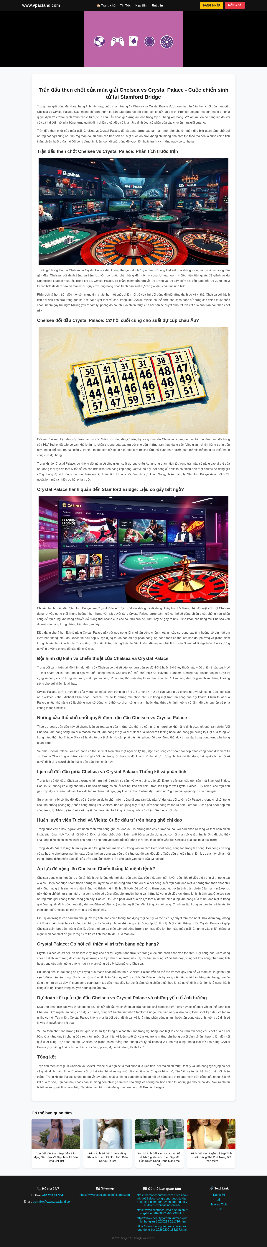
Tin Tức (125, 5)
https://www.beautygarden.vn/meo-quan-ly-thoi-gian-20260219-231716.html (162, 1220)
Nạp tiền (141, 5)
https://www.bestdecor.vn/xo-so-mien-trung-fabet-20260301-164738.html (162, 1211)
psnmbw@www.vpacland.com (52, 1201)
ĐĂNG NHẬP (211, 5)
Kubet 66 (219, 1194)
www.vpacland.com (41, 5)
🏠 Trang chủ (106, 5)
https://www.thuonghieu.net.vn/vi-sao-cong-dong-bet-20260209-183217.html (162, 1228)
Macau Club (219, 1204)
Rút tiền (157, 5)
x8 (219, 1199)
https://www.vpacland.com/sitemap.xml (105, 1194)
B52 (219, 1209)
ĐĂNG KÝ (235, 4)
